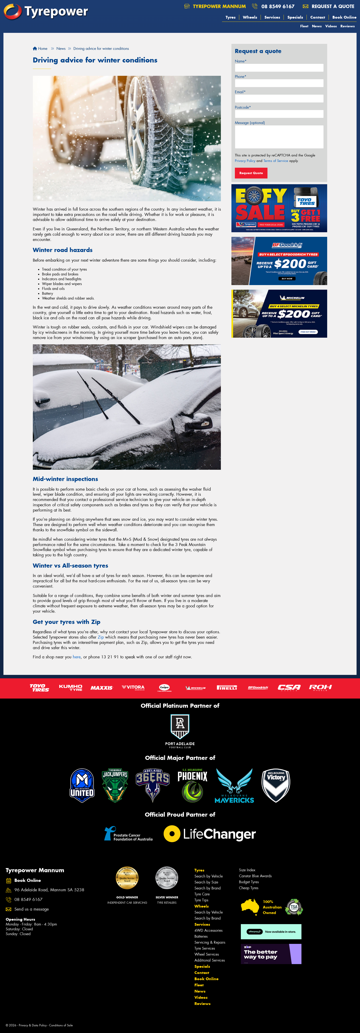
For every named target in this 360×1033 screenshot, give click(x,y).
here (77, 657)
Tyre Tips (201, 900)
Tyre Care (202, 894)
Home (40, 48)
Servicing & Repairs (209, 942)
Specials (295, 17)
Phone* (240, 76)
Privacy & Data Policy (33, 1025)
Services (272, 17)
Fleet (304, 26)
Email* (240, 92)
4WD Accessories (208, 930)
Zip (101, 637)
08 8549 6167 (278, 6)
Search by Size (206, 882)
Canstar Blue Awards (255, 876)
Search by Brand (207, 888)
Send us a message (31, 909)
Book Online (344, 17)
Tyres (231, 17)
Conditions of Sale (61, 1025)
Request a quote (328, 6)
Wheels (250, 17)
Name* (241, 61)
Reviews (347, 26)
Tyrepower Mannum (215, 6)
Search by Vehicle (208, 876)
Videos (331, 26)
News (317, 26)
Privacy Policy (245, 160)
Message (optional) (250, 122)
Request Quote (251, 173)
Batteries (201, 936)
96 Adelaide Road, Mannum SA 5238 (49, 890)
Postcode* (243, 107)
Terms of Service (276, 160)
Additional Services (209, 960)
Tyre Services (204, 948)
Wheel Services (206, 954)
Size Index (247, 870)
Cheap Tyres (248, 888)
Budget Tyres (249, 882)
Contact (317, 17)
